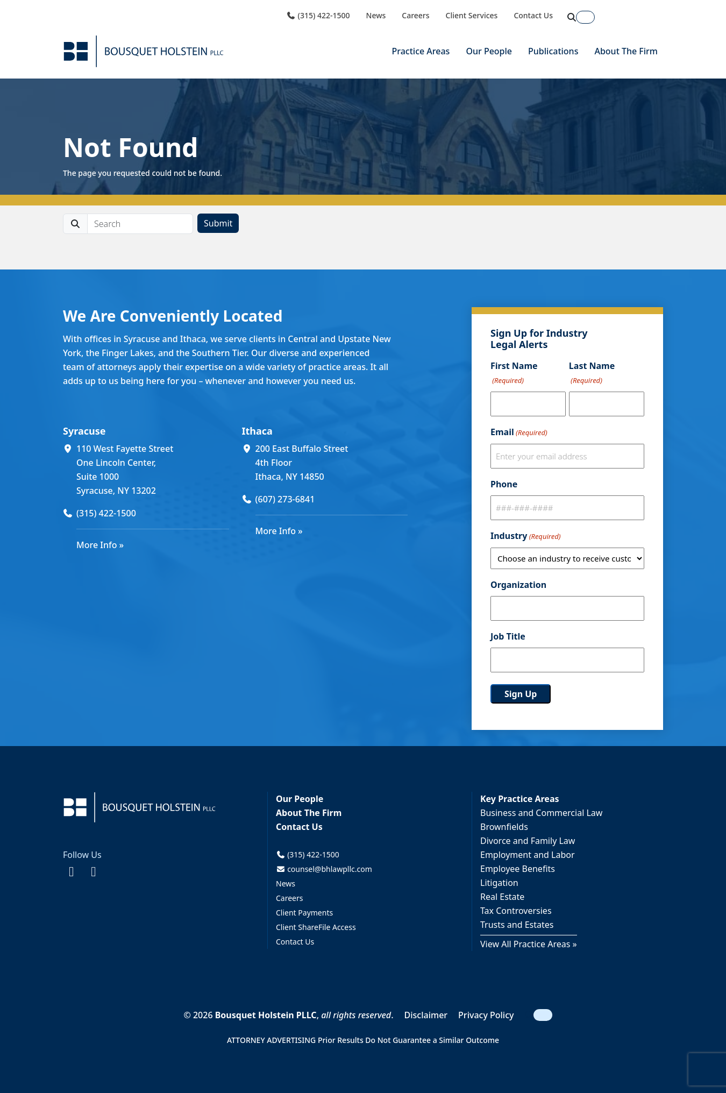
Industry (525, 536)
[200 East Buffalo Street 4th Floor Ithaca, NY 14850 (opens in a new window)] (331, 463)
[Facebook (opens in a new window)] (71, 871)
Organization (518, 585)
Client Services (472, 15)
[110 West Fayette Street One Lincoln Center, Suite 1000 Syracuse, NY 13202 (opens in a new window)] (152, 470)
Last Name (592, 373)
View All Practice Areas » (528, 944)
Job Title (507, 636)
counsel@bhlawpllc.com (324, 869)
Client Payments (304, 912)
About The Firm (626, 51)
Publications (553, 51)
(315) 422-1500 (318, 15)
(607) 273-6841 (285, 499)
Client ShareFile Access (316, 927)
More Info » (100, 545)
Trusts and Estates (517, 925)
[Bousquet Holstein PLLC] (143, 51)
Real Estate (502, 897)
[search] (140, 224)
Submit (218, 223)
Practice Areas (421, 51)
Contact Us (533, 15)
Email (518, 432)
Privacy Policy (486, 1015)
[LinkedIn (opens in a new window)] (93, 871)
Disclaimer (426, 1015)
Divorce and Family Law (527, 841)
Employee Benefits (517, 869)
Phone (503, 484)
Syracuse (84, 430)
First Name (514, 373)
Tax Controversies (516, 911)
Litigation (499, 883)
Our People (489, 51)
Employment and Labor (527, 855)
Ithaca (257, 430)
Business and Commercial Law (541, 813)
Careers (415, 15)
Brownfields (504, 827)
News (376, 15)
